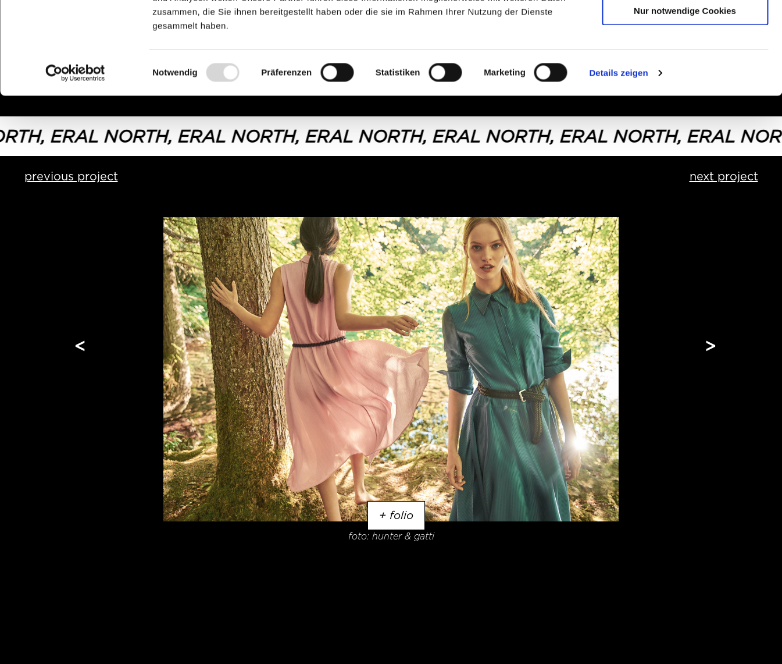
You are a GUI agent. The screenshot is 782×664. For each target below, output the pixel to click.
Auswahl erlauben (685, 63)
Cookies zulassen (685, 29)
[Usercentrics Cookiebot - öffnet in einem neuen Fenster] (75, 159)
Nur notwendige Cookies (685, 97)
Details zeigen (618, 159)
